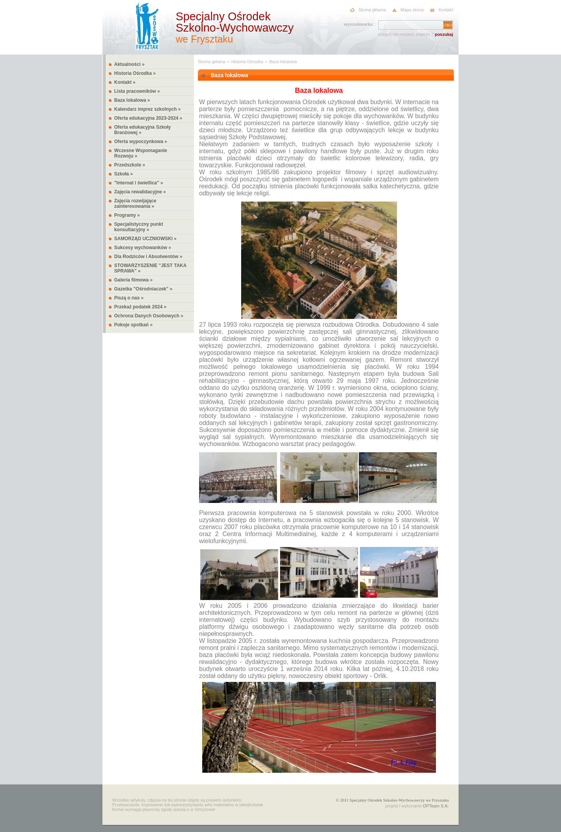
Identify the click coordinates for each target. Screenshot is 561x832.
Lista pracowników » (137, 91)
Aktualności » (129, 64)
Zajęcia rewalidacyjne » (140, 192)
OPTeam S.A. (436, 806)
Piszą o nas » (128, 298)
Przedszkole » (129, 165)
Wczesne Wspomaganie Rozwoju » (140, 153)
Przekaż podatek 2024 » (140, 307)
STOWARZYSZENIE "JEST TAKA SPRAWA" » (150, 268)
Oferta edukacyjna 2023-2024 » (148, 118)
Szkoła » (123, 174)
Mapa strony (412, 9)
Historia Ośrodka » (135, 73)
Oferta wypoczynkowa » (140, 141)
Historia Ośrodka (247, 61)
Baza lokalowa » (132, 100)
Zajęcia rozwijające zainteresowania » (135, 203)
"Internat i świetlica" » (138, 183)
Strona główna (372, 9)
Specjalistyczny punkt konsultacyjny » (138, 226)
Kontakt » (125, 82)
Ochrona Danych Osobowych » (148, 316)
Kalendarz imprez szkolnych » (147, 109)
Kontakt (446, 9)
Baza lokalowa (283, 61)
